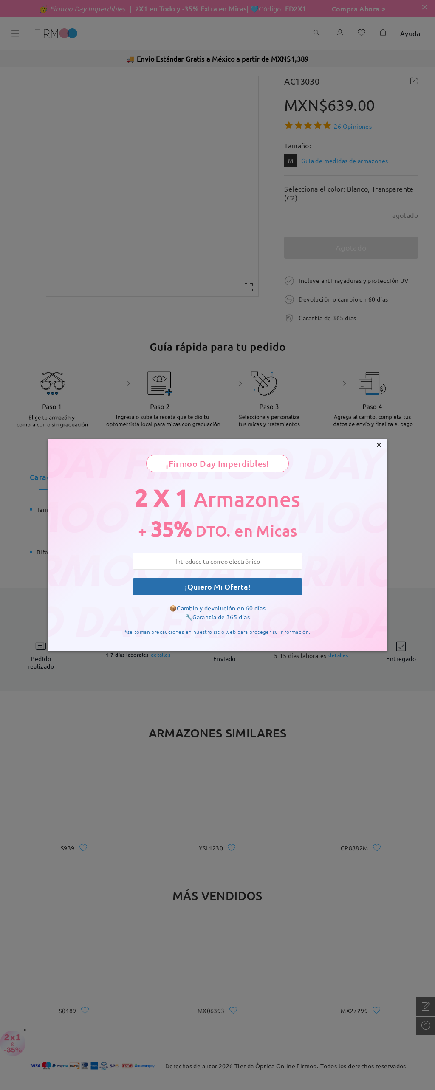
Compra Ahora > (359, 8)
